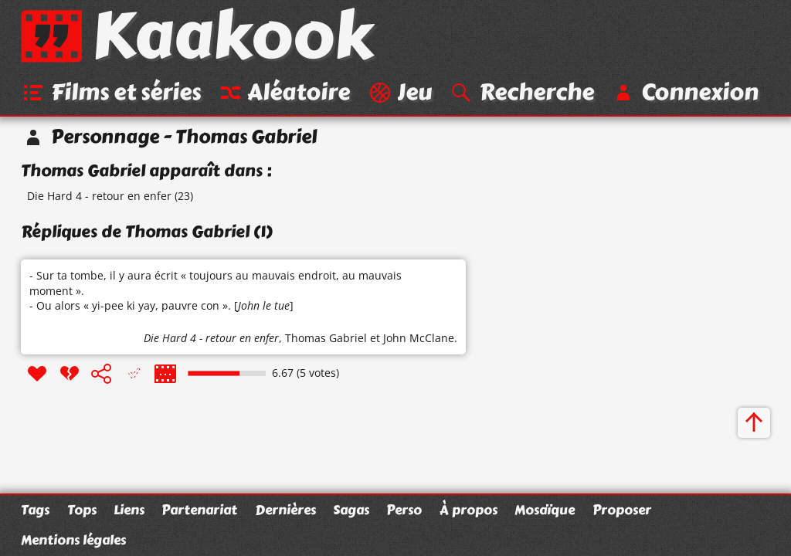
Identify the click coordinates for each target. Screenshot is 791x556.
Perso (404, 510)
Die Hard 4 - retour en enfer (99, 195)
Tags (35, 510)
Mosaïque (544, 510)
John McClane (418, 338)
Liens (129, 510)
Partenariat (199, 510)
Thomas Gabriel (326, 338)
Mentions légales (73, 540)
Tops (82, 510)
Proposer (621, 510)
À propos (468, 510)
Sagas (351, 510)
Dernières (285, 510)
